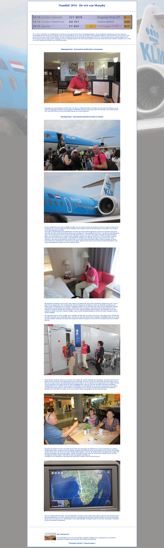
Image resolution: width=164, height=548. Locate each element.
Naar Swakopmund (63, 534)
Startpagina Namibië (75, 543)
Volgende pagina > (90, 543)
